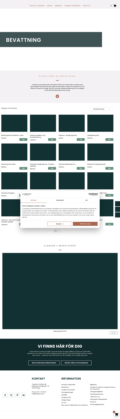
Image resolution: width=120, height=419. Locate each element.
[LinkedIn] (23, 395)
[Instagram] (11, 395)
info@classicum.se (38, 394)
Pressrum (93, 402)
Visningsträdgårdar (96, 391)
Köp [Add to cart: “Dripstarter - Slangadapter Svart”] (109, 195)
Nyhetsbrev (65, 387)
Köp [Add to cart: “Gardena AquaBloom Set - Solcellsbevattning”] (52, 139)
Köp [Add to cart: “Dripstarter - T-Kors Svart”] (109, 224)
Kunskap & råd (66, 397)
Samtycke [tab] (33, 200)
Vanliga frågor (66, 400)
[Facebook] (5, 395)
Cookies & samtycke (68, 390)
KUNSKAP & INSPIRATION (72, 6)
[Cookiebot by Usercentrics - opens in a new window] (90, 194)
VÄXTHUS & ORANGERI (37, 6)
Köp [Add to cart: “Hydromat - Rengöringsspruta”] (81, 139)
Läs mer (113, 333)
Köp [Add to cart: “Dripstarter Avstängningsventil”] (109, 168)
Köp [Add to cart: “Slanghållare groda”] (109, 139)
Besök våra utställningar (76, 363)
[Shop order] (102, 109)
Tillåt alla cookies (85, 224)
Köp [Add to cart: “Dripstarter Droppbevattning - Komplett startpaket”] (52, 168)
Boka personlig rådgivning (44, 363)
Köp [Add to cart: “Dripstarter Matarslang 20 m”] (81, 168)
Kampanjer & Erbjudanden (98, 399)
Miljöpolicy (93, 384)
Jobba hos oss (95, 397)
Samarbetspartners (96, 394)
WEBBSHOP (58, 6)
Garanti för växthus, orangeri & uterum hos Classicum (102, 388)
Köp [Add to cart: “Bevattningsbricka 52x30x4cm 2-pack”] (23, 139)
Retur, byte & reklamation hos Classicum (74, 405)
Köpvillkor (64, 395)
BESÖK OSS (86, 6)
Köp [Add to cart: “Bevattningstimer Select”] (23, 168)
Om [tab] (86, 200)
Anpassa (60, 224)
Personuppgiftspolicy (97, 404)
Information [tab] (60, 200)
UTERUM (49, 6)
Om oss (63, 402)
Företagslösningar (67, 392)
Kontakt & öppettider (68, 384)
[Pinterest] (17, 395)
